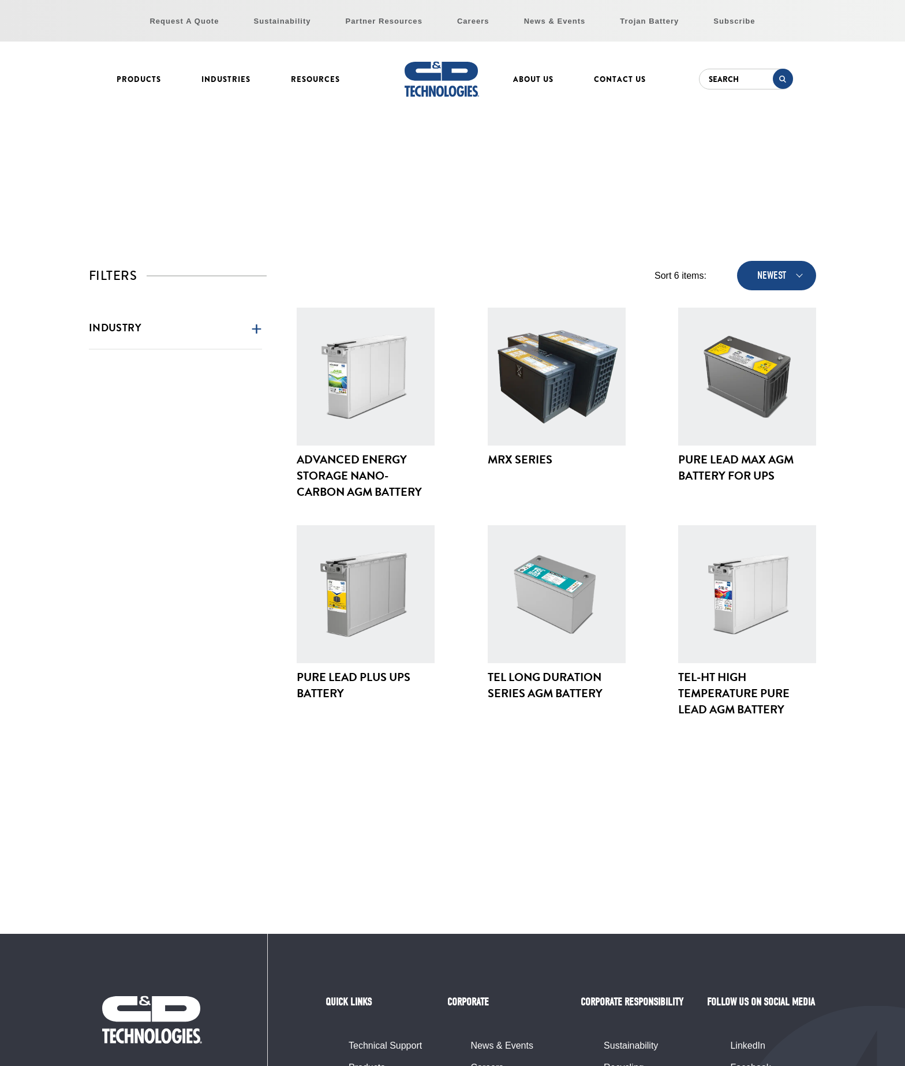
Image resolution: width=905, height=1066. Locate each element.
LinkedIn (747, 1045)
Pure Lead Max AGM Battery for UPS (736, 467)
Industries (225, 79)
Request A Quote (184, 21)
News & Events (555, 21)
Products (139, 79)
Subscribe (734, 21)
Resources (315, 79)
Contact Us (620, 79)
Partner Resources (384, 21)
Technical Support (385, 1045)
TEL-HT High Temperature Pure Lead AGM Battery (734, 693)
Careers (473, 21)
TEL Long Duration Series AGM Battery (545, 685)
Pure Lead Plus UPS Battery (353, 685)
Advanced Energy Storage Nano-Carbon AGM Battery (359, 475)
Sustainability (282, 21)
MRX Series (520, 459)
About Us (533, 79)
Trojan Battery (649, 21)
